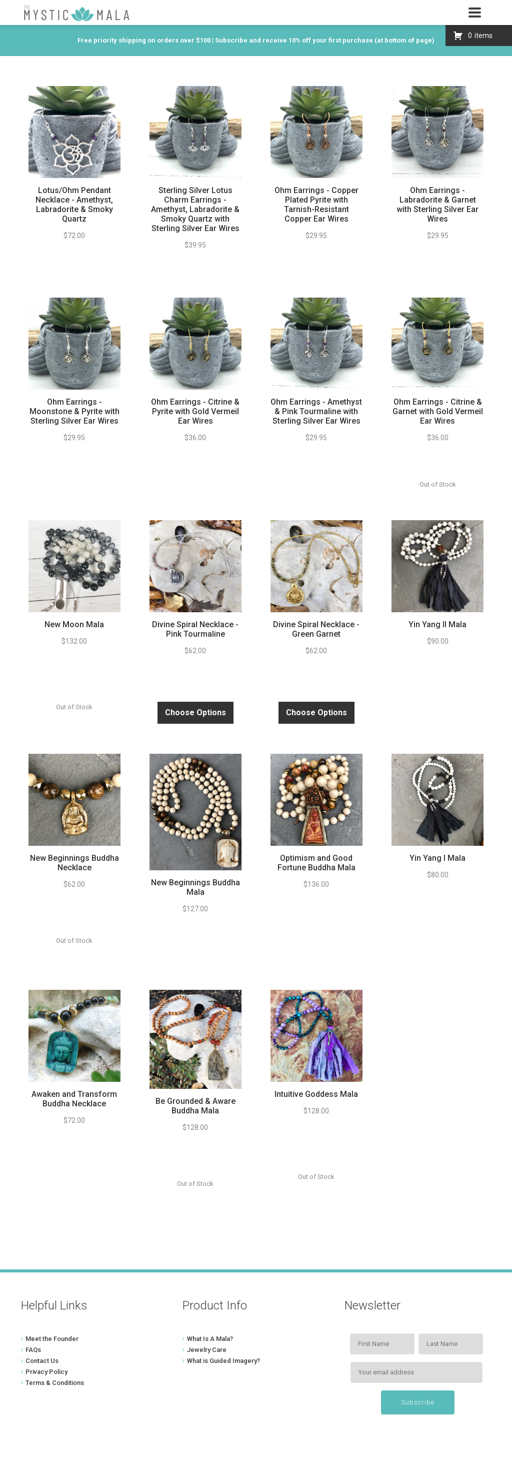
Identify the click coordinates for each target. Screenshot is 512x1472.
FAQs (33, 1349)
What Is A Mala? (210, 1338)
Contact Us (42, 1360)
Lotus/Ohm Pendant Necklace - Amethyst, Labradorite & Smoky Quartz (74, 205)
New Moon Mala (74, 624)
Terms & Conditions (55, 1382)
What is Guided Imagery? (223, 1360)
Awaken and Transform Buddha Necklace (74, 1098)
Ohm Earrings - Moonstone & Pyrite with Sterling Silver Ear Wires (75, 411)
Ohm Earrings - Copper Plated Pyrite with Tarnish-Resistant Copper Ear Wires (316, 205)
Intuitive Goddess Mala (316, 1094)
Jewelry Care (206, 1349)
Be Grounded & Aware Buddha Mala (196, 1105)
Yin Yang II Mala (437, 624)
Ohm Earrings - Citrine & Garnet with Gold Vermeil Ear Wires (437, 411)
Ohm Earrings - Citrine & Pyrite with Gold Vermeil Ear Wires (195, 411)
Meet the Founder (52, 1338)
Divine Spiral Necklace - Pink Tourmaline (195, 629)
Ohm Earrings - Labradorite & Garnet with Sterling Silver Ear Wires (437, 205)
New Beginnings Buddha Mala (195, 887)
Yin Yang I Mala (438, 858)
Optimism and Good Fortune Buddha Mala (317, 862)
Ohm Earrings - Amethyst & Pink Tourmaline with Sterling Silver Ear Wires (316, 411)
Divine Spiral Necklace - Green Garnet (316, 629)
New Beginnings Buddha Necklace (74, 862)
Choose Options (195, 712)
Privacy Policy (47, 1371)
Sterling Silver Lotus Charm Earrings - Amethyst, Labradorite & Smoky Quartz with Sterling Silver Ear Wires (195, 209)
